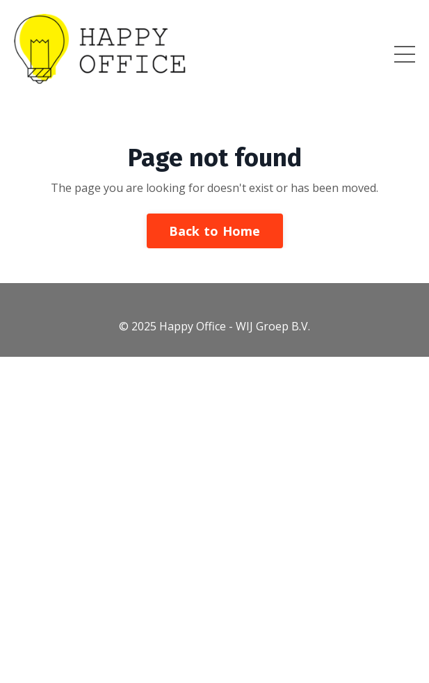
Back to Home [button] (215, 231)
